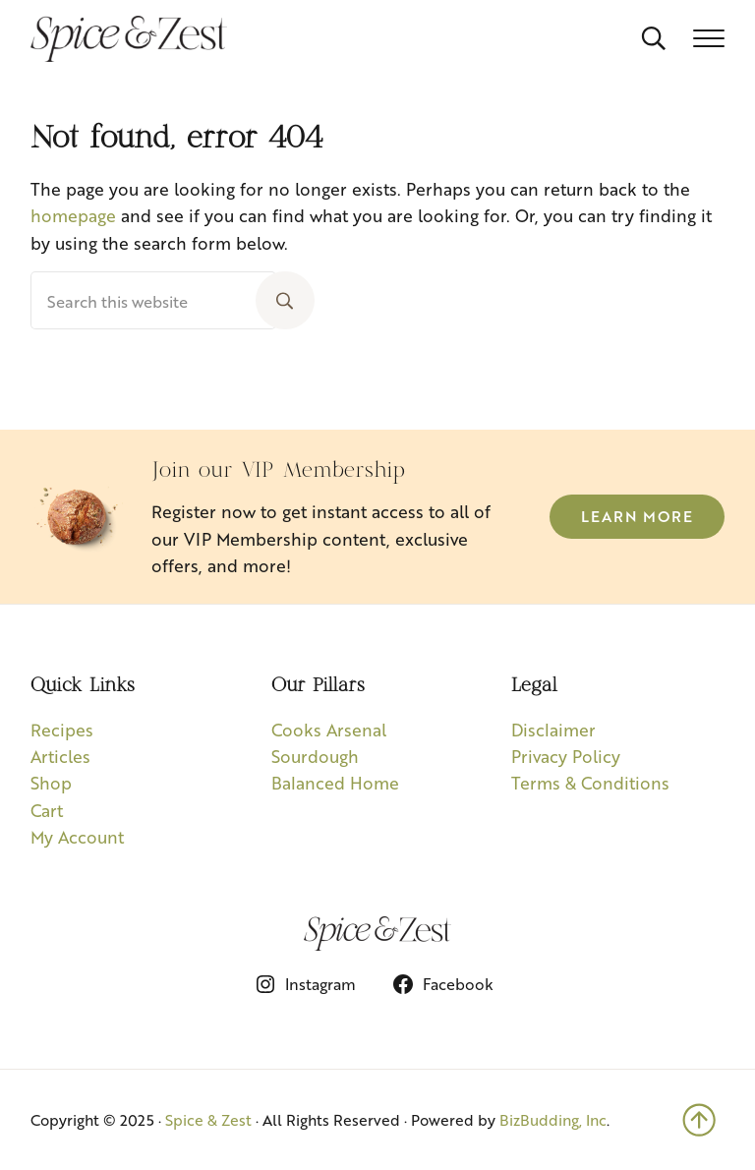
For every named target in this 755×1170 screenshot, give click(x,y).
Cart (46, 809)
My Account (77, 836)
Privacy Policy (565, 755)
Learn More (637, 515)
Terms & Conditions (590, 782)
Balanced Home (335, 782)
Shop (51, 782)
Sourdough (315, 755)
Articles (60, 755)
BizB (514, 1119)
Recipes (61, 729)
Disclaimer (553, 729)
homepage (73, 215)
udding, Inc (568, 1119)
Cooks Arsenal (328, 729)
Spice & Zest (208, 1119)
